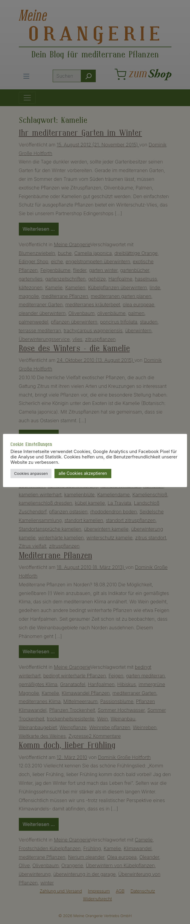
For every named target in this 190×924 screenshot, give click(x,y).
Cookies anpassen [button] (31, 473)
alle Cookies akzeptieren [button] (83, 473)
